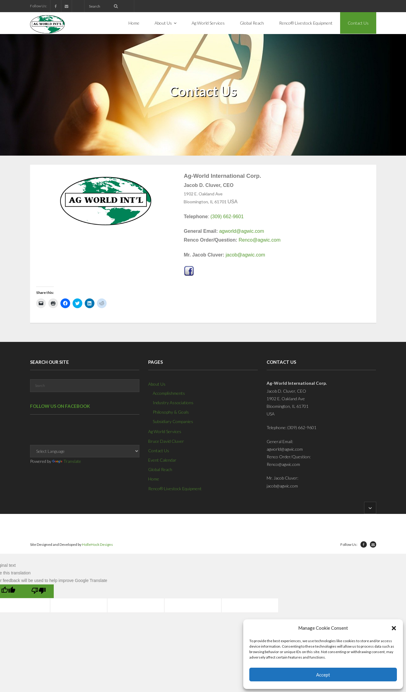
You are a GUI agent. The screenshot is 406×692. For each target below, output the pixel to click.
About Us (156, 384)
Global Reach (160, 469)
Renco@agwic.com (260, 240)
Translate (66, 461)
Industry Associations (173, 402)
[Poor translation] (38, 591)
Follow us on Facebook (60, 406)
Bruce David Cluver (166, 441)
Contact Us (158, 450)
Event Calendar (162, 460)
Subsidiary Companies (173, 421)
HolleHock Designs (97, 544)
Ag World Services (164, 431)
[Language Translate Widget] (84, 451)
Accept (323, 674)
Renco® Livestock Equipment (175, 488)
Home (153, 478)
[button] (394, 628)
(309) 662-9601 (227, 216)
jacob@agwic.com (245, 254)
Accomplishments (169, 393)
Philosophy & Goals (171, 412)
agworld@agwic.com (241, 231)
